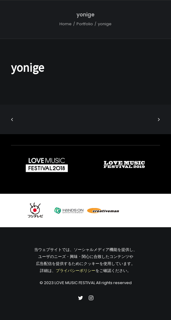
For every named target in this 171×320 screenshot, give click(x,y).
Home (65, 24)
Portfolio (85, 24)
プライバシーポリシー (75, 270)
